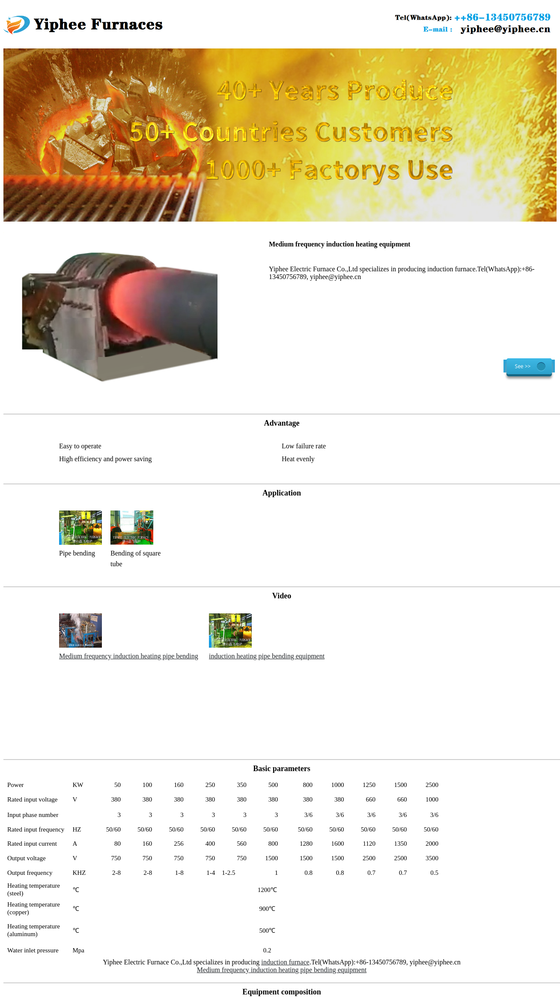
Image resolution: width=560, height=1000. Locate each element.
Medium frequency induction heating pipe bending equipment (281, 969)
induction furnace (285, 962)
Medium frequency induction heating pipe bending (128, 656)
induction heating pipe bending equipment (267, 656)
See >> (523, 366)
